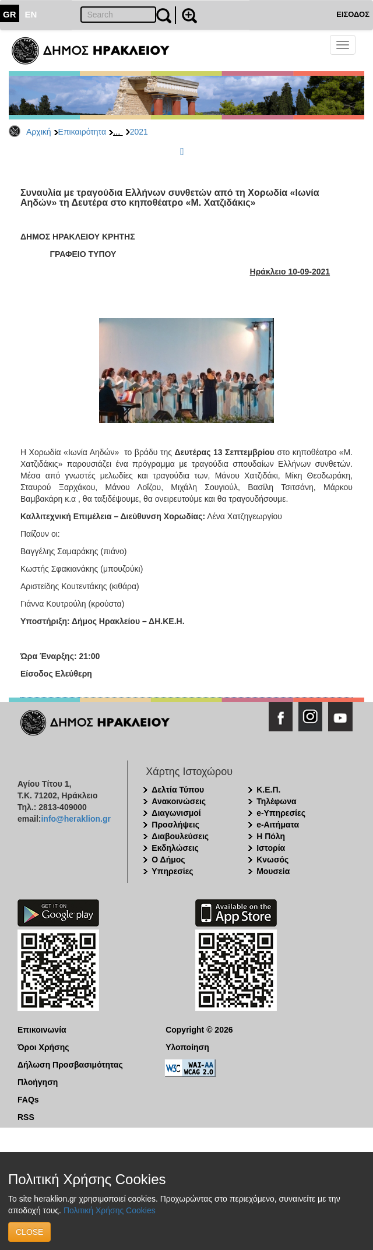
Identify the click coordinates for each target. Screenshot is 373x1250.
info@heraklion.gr (75, 818)
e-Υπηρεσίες (280, 813)
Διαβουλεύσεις (180, 836)
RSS (25, 1117)
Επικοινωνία (41, 1029)
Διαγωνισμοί (176, 813)
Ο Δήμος (168, 859)
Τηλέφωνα (276, 801)
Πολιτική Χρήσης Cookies (110, 1210)
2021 (139, 131)
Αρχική (38, 131)
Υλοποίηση (187, 1047)
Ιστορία (270, 848)
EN (31, 14)
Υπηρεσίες (172, 871)
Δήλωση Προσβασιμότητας (70, 1064)
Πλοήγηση (37, 1082)
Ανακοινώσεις (179, 801)
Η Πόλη (270, 836)
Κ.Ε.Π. (268, 789)
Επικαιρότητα (82, 131)
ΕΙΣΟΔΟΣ (353, 14)
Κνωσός (272, 859)
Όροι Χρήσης (43, 1047)
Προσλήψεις (175, 824)
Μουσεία (273, 871)
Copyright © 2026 (199, 1029)
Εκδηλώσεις (175, 848)
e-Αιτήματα (277, 824)
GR (9, 14)
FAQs (28, 1099)
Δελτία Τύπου (178, 789)
